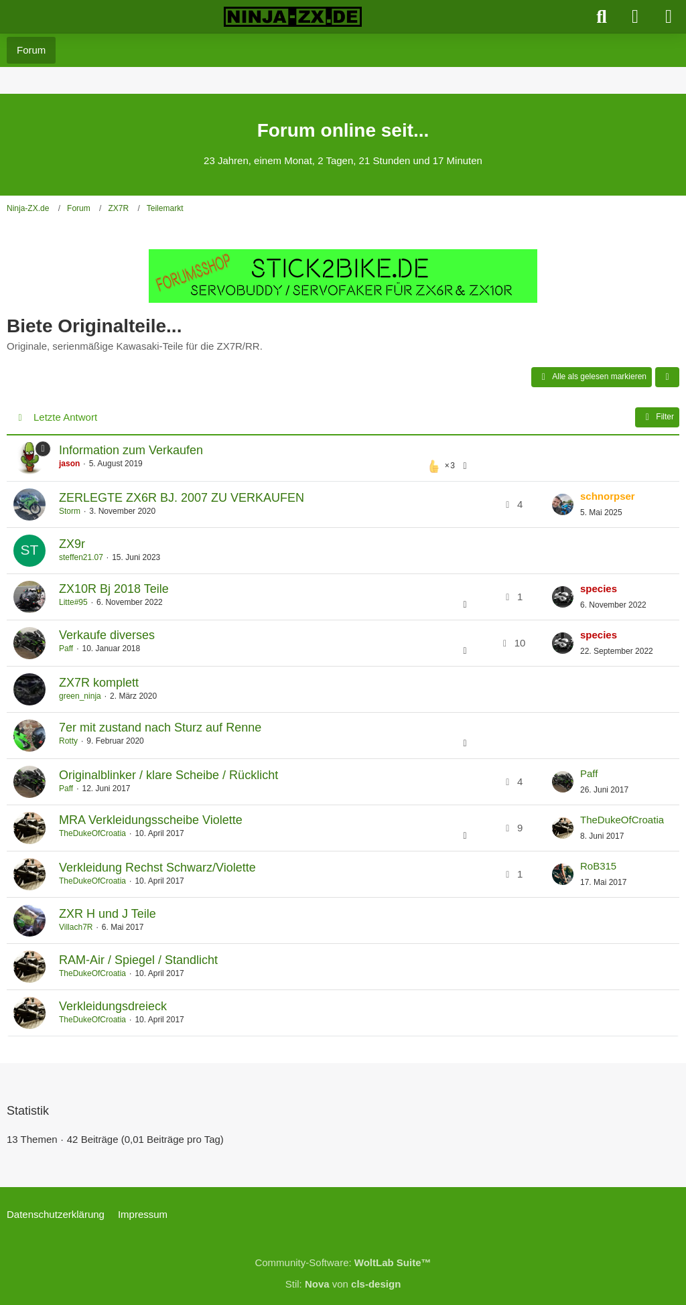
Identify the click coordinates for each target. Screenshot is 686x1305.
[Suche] (601, 16)
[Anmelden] (635, 16)
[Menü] (668, 16)
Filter (657, 417)
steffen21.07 (81, 557)
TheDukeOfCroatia (92, 833)
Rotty (68, 741)
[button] (667, 377)
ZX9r (72, 544)
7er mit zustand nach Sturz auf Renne (160, 727)
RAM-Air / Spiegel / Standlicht (138, 960)
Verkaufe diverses (107, 635)
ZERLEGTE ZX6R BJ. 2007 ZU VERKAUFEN (181, 497)
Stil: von (343, 1284)
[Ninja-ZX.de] (292, 17)
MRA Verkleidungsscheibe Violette (151, 820)
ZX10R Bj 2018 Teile (114, 589)
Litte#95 (73, 602)
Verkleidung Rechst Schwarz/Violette (157, 867)
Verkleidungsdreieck (113, 1006)
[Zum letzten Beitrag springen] (562, 504)
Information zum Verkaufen (131, 450)
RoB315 (598, 866)
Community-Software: (343, 1262)
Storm (69, 511)
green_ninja (80, 696)
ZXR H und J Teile (107, 913)
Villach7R (75, 927)
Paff (66, 648)
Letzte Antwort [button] (65, 417)
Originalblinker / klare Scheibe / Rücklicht (168, 775)
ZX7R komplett (99, 682)
